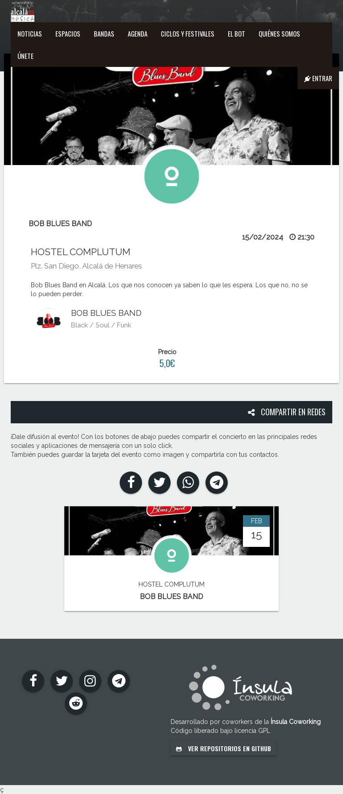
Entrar (318, 78)
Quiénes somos (279, 33)
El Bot (236, 33)
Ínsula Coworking (296, 721)
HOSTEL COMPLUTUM (80, 251)
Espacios (67, 33)
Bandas (104, 33)
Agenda (137, 33)
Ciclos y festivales (187, 33)
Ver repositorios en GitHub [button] (223, 748)
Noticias (29, 33)
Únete (25, 56)
